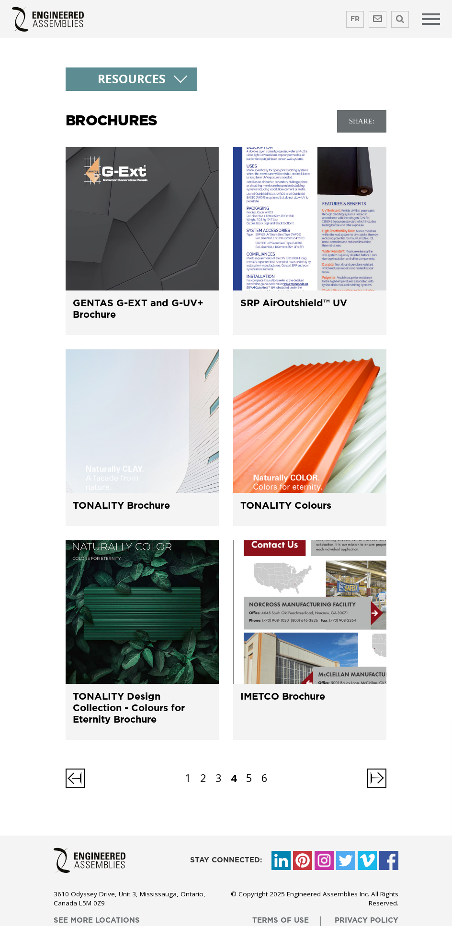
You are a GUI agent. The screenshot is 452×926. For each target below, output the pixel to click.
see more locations (97, 920)
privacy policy (366, 920)
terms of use (280, 920)
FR (355, 19)
